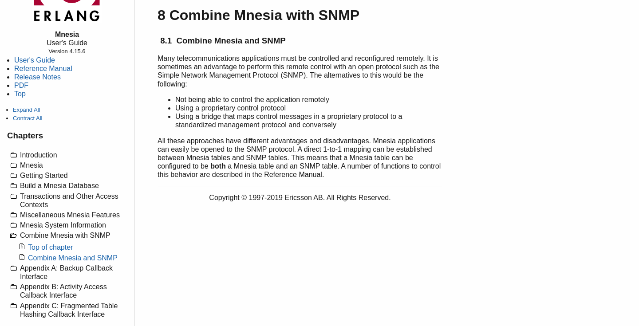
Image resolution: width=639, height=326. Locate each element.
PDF (21, 85)
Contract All (27, 118)
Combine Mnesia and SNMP (73, 258)
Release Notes (37, 77)
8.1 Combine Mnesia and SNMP (223, 40)
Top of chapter (50, 247)
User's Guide (34, 60)
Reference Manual (43, 68)
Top (20, 94)
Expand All (26, 109)
